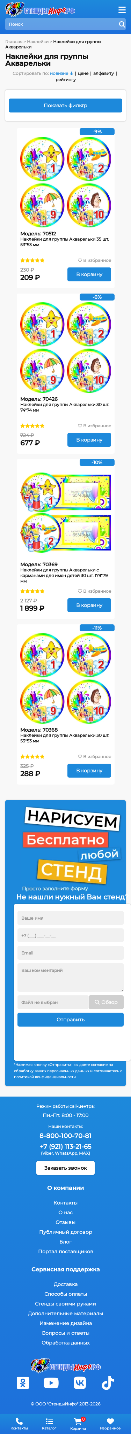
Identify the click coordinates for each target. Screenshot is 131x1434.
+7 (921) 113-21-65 (65, 1147)
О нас (65, 1212)
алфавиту (103, 73)
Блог (65, 1242)
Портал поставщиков (65, 1251)
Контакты (65, 1203)
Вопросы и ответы (65, 1333)
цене (83, 73)
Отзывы (65, 1222)
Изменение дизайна (65, 1323)
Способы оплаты (65, 1294)
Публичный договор (65, 1232)
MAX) (84, 1153)
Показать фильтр (65, 105)
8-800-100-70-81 (65, 1136)
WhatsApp (66, 1153)
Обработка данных (65, 1343)
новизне (59, 73)
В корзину (89, 274)
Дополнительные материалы (65, 1313)
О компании (65, 1188)
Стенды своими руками (65, 1304)
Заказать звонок (65, 1168)
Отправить (71, 1019)
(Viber (47, 1153)
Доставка (66, 1284)
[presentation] (70, 1040)
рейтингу (66, 79)
